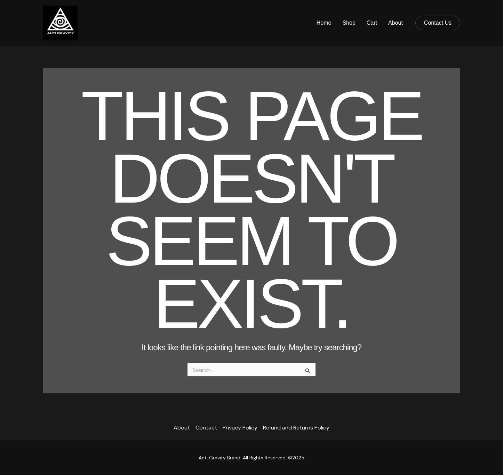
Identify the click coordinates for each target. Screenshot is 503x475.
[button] (437, 23)
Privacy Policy (240, 427)
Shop (348, 23)
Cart (372, 23)
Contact (206, 427)
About (395, 23)
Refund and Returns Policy (296, 427)
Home (324, 23)
